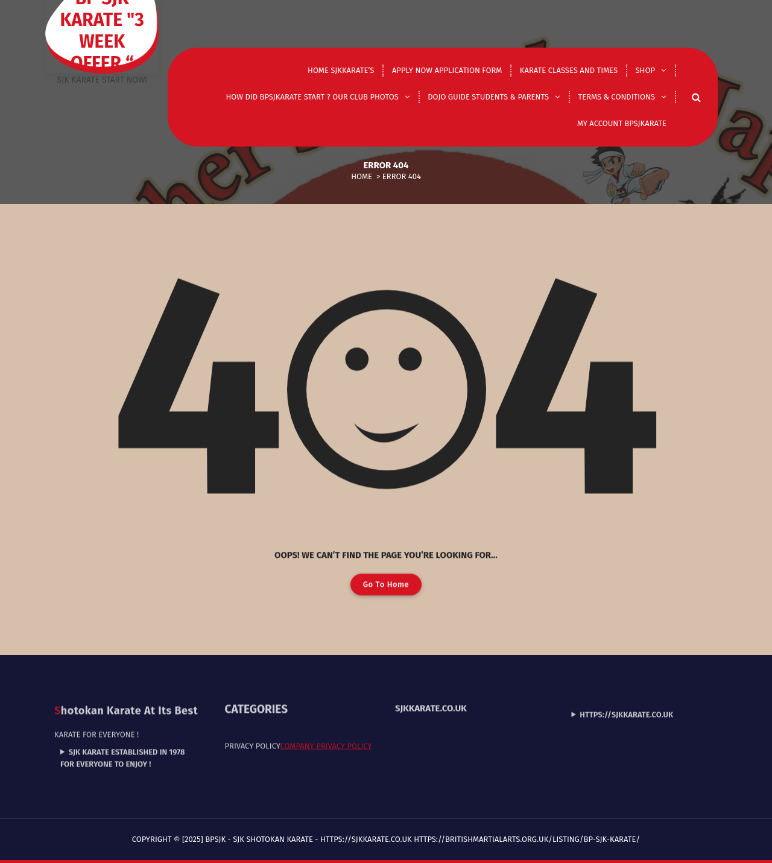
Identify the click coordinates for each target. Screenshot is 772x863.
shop (645, 70)
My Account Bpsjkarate (621, 123)
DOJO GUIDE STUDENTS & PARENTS (488, 96)
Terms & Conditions (616, 96)
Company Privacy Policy (326, 720)
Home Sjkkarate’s (341, 70)
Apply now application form (447, 70)
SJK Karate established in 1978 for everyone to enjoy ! (122, 733)
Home (361, 176)
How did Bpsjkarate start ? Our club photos (312, 96)
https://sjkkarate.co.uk (626, 689)
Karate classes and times (569, 70)
